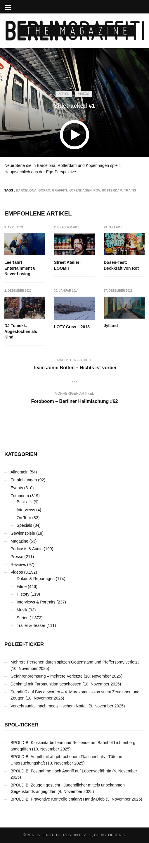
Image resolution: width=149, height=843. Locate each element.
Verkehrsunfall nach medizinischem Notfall (49, 706)
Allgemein (19, 472)
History (23, 594)
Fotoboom (20, 495)
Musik (22, 610)
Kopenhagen (80, 190)
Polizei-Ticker (24, 644)
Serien (63, 93)
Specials (24, 525)
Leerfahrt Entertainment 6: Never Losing (20, 268)
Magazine (19, 541)
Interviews (26, 509)
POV (96, 190)
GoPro (44, 190)
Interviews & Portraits (36, 602)
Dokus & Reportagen (36, 578)
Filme (22, 586)
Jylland (111, 326)
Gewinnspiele (23, 533)
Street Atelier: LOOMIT (67, 265)
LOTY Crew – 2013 (72, 326)
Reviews (18, 564)
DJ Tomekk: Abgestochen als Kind (20, 332)
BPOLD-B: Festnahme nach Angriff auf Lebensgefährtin (61, 771)
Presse (17, 556)
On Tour (24, 517)
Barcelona (26, 190)
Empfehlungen (24, 480)
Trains (130, 190)
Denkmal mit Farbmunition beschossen (46, 684)
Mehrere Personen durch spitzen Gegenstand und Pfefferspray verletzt (75, 662)
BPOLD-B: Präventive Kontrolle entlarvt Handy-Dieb (58, 799)
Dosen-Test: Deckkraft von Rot (121, 265)
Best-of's (24, 502)
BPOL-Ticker (21, 725)
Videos (83, 93)
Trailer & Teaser (31, 625)
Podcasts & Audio (27, 548)
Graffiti (59, 190)
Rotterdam (112, 190)
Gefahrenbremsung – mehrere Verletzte (47, 676)
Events (17, 487)
